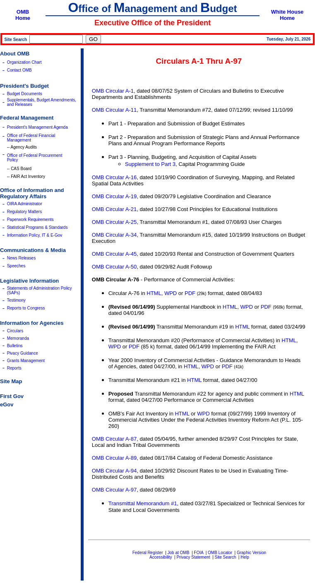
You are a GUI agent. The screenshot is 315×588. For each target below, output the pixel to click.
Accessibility (160, 557)
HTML (154, 293)
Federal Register (147, 552)
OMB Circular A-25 (114, 222)
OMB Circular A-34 (114, 235)
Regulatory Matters (24, 211)
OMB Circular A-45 (114, 254)
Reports (14, 368)
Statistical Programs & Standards (37, 227)
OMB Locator (220, 552)
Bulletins (15, 345)
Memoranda (18, 338)
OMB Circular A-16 (114, 177)
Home (22, 18)
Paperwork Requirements (30, 219)
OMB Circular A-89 (114, 458)
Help (244, 557)
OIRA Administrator (24, 204)
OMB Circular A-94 (114, 471)
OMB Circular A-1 (113, 91)
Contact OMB (19, 70)
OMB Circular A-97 (114, 490)
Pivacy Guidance (22, 353)
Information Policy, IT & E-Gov (35, 235)
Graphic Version (251, 552)
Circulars (15, 331)
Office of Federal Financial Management (31, 137)
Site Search (225, 557)
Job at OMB (179, 552)
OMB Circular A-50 (114, 267)
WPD (170, 293)
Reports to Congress (26, 308)
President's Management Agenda (37, 127)
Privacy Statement (193, 557)
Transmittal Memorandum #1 (142, 503)
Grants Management (26, 360)
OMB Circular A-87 (114, 439)
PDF (190, 293)
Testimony (16, 300)
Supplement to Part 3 (150, 164)
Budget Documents (24, 93)
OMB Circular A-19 (114, 196)
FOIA (198, 552)
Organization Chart (24, 62)
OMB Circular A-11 (114, 110)
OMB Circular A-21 (114, 209)
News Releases (21, 258)
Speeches (16, 266)
